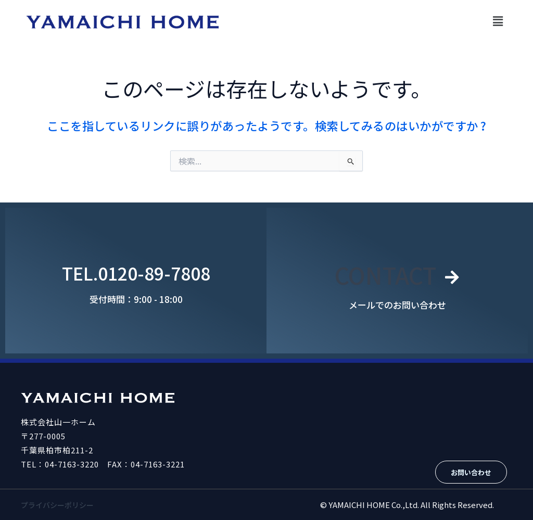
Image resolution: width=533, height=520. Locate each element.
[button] (498, 20)
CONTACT (384, 273)
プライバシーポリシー (60, 504)
